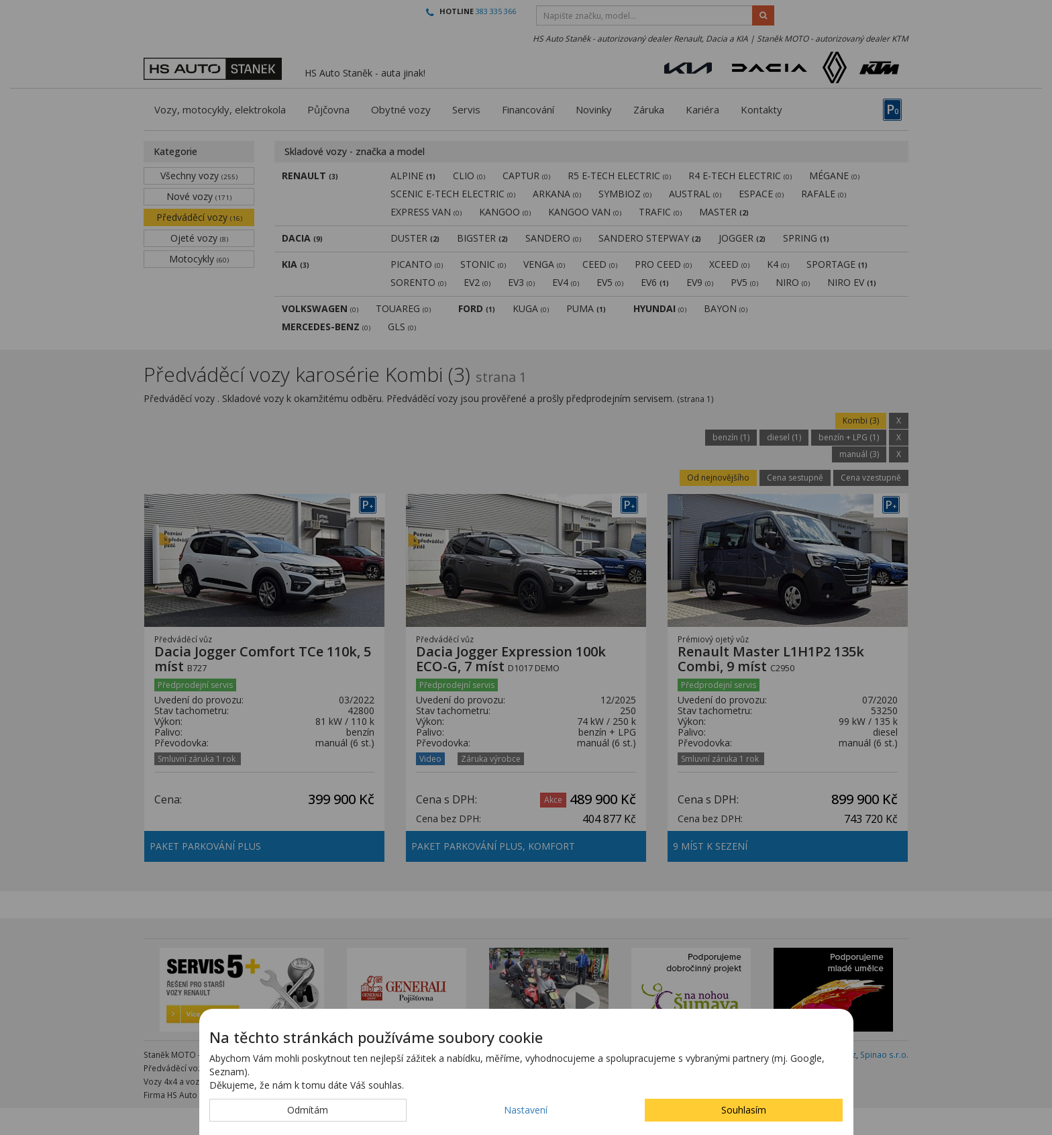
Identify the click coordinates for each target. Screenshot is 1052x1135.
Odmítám (307, 1109)
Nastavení (525, 1109)
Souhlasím (743, 1109)
